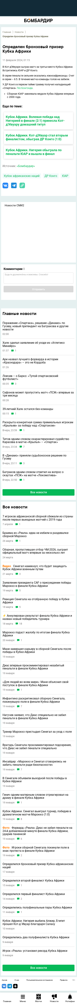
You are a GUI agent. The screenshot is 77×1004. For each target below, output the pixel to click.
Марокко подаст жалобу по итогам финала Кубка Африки (36, 634)
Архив (4, 980)
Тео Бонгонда (25, 88)
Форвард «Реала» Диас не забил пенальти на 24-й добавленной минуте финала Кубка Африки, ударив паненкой (37, 831)
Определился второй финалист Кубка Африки (33, 880)
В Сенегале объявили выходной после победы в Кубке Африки (35, 780)
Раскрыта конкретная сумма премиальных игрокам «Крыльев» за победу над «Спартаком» (38, 424)
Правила (63, 980)
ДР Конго (51, 176)
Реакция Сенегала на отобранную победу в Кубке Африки (36, 601)
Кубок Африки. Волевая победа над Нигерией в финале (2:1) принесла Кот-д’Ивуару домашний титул (35, 120)
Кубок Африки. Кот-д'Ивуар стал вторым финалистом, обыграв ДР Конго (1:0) (37, 137)
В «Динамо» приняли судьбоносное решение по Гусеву (34, 457)
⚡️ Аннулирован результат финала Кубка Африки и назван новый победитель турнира (37, 617)
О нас (17, 980)
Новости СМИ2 (14, 205)
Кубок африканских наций (21, 176)
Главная (7, 32)
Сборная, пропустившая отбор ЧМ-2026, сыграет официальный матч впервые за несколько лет (35, 551)
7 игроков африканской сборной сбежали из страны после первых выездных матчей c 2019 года (38, 518)
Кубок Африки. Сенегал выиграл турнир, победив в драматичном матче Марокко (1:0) (37, 813)
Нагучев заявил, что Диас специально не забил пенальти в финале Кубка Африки (34, 716)
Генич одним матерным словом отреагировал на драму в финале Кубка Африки (35, 796)
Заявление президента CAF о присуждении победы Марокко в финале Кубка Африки (37, 584)
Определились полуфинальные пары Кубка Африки (37, 907)
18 (20, 623)
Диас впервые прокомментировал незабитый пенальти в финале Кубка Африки (33, 667)
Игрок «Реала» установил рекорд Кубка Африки (35, 950)
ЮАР (65, 176)
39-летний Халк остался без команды (28, 409)
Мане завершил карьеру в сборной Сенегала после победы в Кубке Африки (37, 650)
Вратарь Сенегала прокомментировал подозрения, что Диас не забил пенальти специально (37, 746)
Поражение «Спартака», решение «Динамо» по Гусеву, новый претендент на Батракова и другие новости (35, 326)
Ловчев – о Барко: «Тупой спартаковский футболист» (30, 377)
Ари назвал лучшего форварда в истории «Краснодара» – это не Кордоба (30, 361)
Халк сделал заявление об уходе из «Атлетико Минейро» (34, 344)
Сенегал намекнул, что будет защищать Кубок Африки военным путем (35, 568)
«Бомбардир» (26, 166)
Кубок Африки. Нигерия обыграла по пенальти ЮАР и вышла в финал (34, 152)
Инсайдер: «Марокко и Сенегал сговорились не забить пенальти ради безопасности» (34, 763)
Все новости (38, 492)
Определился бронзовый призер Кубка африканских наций (38, 865)
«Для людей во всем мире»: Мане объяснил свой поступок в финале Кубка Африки (35, 683)
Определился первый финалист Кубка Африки (34, 894)
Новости (19, 32)
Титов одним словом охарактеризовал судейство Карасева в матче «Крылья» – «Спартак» (36, 440)
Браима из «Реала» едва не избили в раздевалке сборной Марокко (35, 534)
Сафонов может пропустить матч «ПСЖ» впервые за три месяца (38, 394)
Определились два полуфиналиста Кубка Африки (36, 937)
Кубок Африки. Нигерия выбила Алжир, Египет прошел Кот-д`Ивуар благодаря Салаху (34, 922)
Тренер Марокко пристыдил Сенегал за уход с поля (37, 731)
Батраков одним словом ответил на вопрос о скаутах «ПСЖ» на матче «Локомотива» (33, 473)
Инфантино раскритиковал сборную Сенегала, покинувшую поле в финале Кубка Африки (34, 700)
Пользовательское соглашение (39, 980)
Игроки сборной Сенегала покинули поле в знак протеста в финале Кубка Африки (36, 849)
